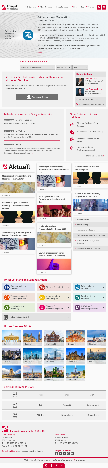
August (67, 405)
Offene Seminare (45, 7)
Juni (93, 395)
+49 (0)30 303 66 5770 (68, 443)
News (74, 7)
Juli (41, 405)
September (93, 405)
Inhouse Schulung (61, 7)
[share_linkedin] (62, 465)
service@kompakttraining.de (30, 451)
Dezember (93, 415)
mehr (40, 53)
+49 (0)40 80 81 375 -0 (15, 443)
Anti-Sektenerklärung (40, 460)
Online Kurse (30, 7)
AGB (25, 460)
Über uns (90, 7)
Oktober (41, 415)
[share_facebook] (51, 465)
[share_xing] (46, 465)
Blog (82, 7)
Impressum (79, 460)
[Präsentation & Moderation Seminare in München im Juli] (99, 7)
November (67, 415)
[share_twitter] (56, 465)
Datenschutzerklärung (61, 460)
